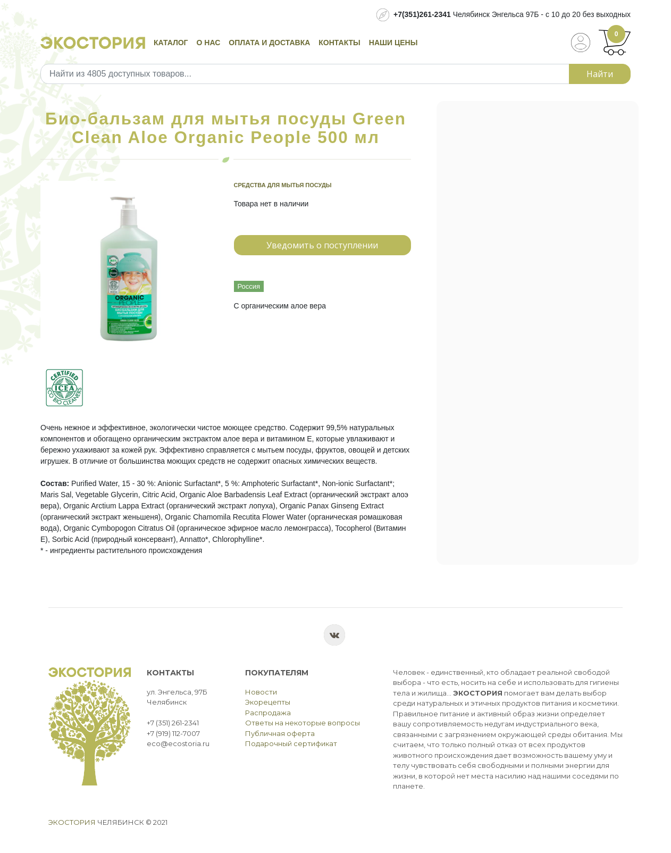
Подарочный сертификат (291, 743)
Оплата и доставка (269, 42)
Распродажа (268, 712)
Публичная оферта (280, 733)
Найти (599, 74)
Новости (261, 692)
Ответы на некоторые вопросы (302, 722)
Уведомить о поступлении (322, 245)
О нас (209, 42)
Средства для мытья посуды (283, 185)
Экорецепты (267, 702)
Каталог (171, 42)
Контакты (339, 42)
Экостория (72, 822)
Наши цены (393, 42)
